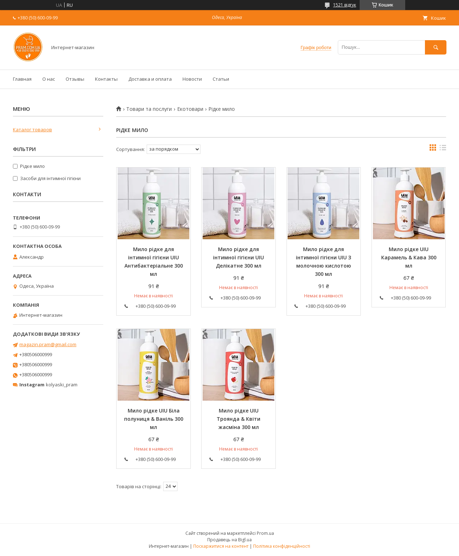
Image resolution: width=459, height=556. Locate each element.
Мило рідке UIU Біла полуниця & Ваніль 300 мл (153, 418)
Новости (192, 79)
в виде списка (443, 149)
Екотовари (190, 109)
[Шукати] (435, 47)
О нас (48, 79)
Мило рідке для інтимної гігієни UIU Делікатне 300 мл (238, 257)
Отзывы (75, 79)
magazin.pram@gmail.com (47, 344)
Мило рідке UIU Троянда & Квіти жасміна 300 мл (238, 418)
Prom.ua (265, 533)
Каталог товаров (32, 129)
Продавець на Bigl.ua (229, 540)
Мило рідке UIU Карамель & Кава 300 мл (408, 257)
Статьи (221, 79)
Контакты (106, 79)
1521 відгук (344, 5)
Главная (22, 79)
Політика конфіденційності (281, 546)
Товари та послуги (149, 109)
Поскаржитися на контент (221, 546)
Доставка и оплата (150, 79)
